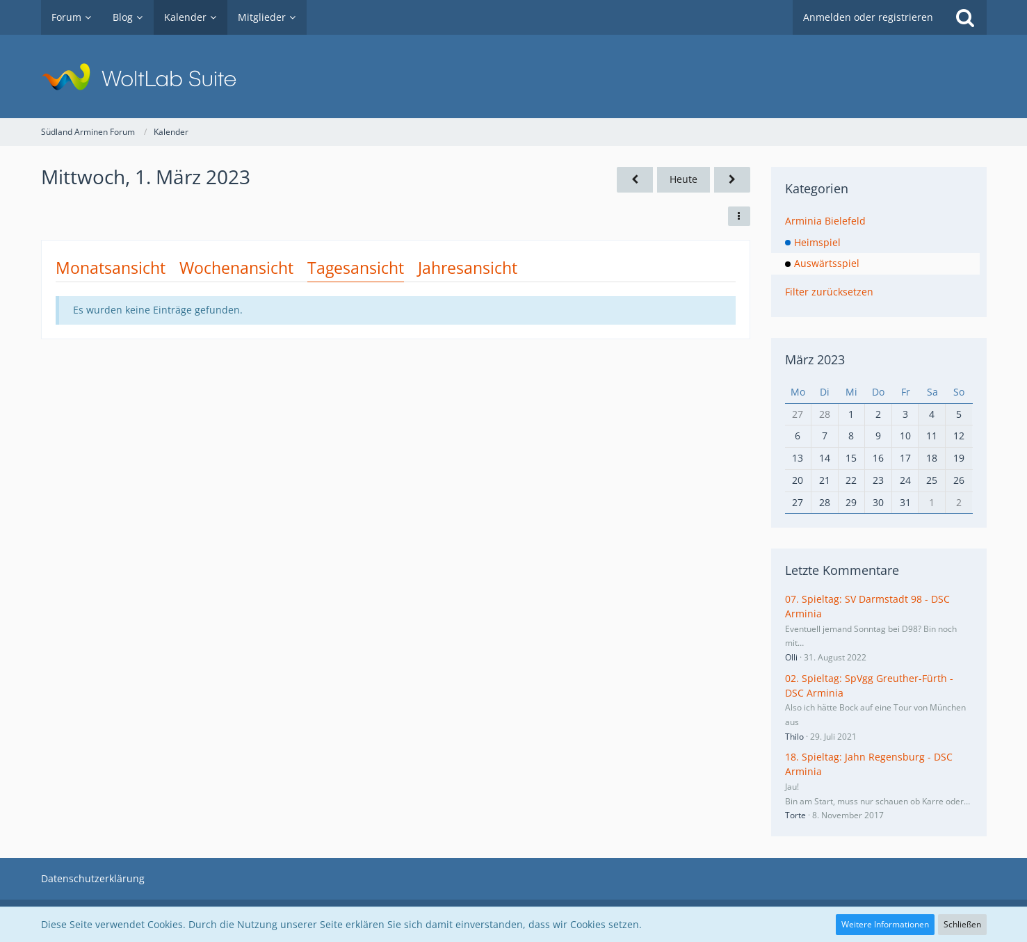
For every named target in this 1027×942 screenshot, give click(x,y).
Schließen (962, 924)
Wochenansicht (236, 268)
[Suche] (965, 17)
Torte (795, 815)
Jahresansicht (467, 268)
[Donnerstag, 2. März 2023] (732, 180)
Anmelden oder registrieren (868, 17)
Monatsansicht (110, 268)
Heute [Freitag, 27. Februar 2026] (683, 179)
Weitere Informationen (885, 924)
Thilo (794, 736)
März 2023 (815, 359)
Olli (791, 657)
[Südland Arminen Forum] (514, 76)
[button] (739, 216)
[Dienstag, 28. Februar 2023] (635, 180)
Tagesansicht (355, 268)
